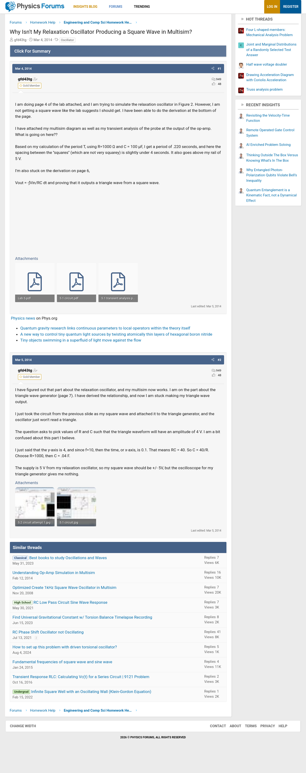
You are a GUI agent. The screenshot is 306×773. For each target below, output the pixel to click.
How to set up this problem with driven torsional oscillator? (70, 664)
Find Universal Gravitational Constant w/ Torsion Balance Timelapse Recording (88, 634)
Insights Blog (91, 6)
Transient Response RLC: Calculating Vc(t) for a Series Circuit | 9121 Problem (86, 694)
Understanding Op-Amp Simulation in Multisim (59, 589)
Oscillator (72, 41)
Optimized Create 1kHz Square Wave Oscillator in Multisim (70, 604)
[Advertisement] (118, 222)
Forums (121, 6)
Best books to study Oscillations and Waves (73, 575)
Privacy (263, 743)
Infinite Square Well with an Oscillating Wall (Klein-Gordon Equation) (97, 708)
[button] (106, 6)
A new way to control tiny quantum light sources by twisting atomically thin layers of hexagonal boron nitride (122, 343)
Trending (147, 6)
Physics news (28, 327)
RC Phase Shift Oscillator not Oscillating (53, 649)
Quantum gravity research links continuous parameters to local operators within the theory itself (111, 337)
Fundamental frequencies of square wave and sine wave (68, 679)
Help (278, 743)
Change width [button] (28, 743)
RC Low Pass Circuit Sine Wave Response (76, 619)
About (231, 743)
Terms (246, 743)
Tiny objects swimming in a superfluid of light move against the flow (86, 349)
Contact (213, 743)
